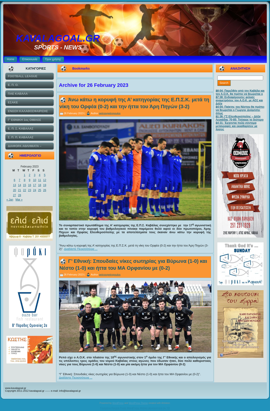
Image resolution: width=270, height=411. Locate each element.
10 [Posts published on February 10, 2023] (34, 180)
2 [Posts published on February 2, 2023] (29, 175)
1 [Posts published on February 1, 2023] (24, 175)
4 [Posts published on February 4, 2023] (39, 175)
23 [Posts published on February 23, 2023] (29, 190)
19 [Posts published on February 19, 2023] (44, 185)
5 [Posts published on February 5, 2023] (44, 175)
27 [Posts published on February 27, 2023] (14, 195)
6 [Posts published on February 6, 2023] (14, 180)
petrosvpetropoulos (110, 113)
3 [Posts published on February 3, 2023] (34, 175)
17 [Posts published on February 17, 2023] (34, 185)
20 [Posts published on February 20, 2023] (14, 190)
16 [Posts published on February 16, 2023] (29, 185)
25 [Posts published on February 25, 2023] (39, 190)
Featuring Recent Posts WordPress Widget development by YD (135, 408)
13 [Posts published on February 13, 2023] (14, 185)
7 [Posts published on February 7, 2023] (19, 180)
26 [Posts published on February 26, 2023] (44, 190)
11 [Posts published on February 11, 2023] (39, 180)
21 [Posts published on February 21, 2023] (19, 190)
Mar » (19, 199)
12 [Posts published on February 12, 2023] (44, 180)
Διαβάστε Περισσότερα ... (81, 249)
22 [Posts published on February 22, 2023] (24, 190)
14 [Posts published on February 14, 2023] (19, 185)
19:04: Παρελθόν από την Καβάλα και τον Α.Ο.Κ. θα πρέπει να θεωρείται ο (240, 92)
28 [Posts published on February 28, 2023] (19, 195)
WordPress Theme (138, 403)
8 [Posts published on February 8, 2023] (24, 180)
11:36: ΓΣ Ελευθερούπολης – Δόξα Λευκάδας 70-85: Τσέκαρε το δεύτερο (240, 118)
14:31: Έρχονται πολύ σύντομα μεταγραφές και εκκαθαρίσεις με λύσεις (236, 126)
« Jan (9, 199)
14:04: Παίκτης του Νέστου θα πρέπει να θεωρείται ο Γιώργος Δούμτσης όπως (240, 110)
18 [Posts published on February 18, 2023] (39, 185)
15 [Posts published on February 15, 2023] (24, 185)
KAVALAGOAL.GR (58, 38)
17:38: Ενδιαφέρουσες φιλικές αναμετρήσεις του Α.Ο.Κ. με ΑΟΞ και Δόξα (239, 100)
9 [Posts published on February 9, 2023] (29, 180)
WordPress (118, 403)
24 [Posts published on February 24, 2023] (34, 190)
